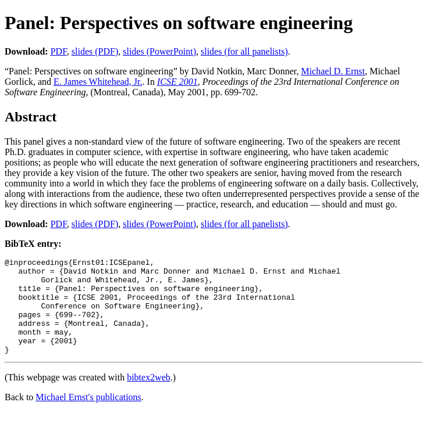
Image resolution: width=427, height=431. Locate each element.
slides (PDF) (95, 51)
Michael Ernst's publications (88, 416)
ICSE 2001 (177, 82)
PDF (59, 51)
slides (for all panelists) (244, 51)
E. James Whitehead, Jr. (98, 82)
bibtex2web (148, 396)
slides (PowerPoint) (159, 51)
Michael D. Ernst (333, 71)
